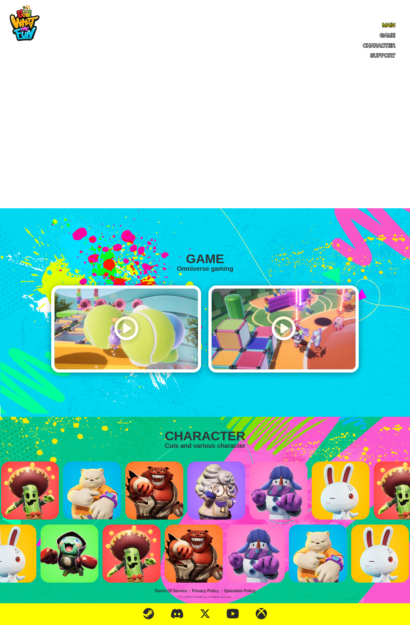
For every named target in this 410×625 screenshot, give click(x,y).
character (379, 45)
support (382, 55)
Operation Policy (240, 591)
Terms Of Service (171, 591)
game (387, 35)
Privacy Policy (205, 591)
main (388, 25)
